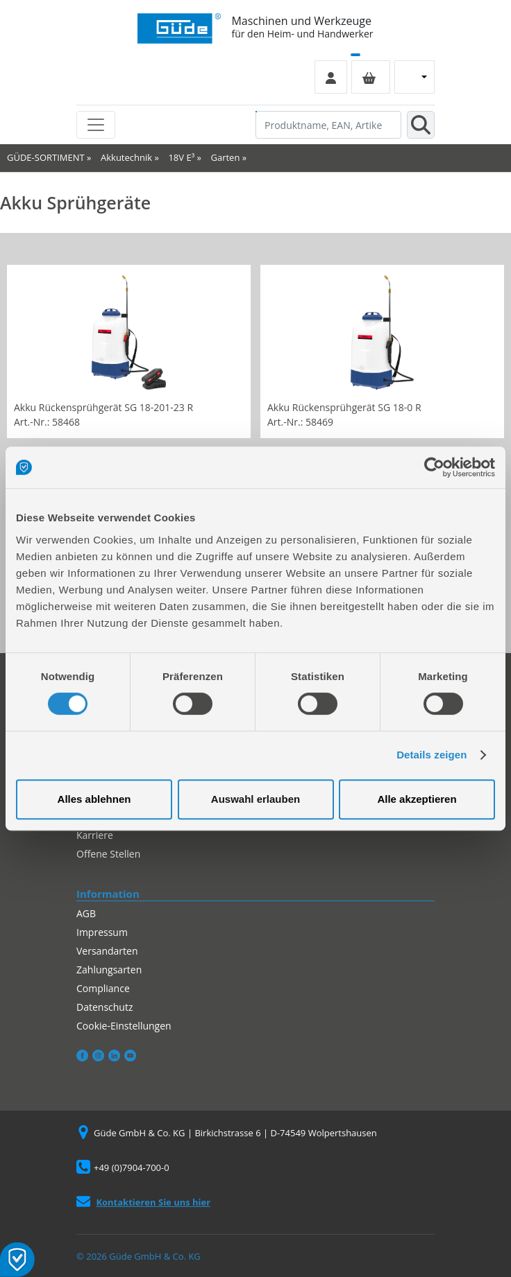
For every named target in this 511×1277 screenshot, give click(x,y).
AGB (86, 913)
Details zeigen (431, 755)
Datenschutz (104, 1007)
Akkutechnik (126, 157)
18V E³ (181, 157)
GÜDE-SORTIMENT (46, 157)
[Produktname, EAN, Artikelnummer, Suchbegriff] (328, 125)
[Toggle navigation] (95, 125)
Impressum (102, 932)
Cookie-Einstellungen (123, 1025)
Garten (225, 157)
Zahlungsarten (109, 969)
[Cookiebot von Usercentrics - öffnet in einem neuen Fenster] (434, 467)
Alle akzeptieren (416, 799)
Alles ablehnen (94, 799)
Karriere (94, 835)
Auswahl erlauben (255, 799)
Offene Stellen (108, 853)
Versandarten (106, 950)
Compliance (103, 988)
